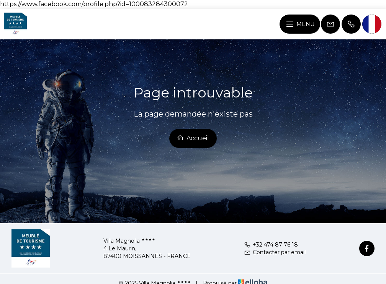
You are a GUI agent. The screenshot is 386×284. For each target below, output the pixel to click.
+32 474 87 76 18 (271, 244)
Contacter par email (275, 252)
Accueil (193, 138)
